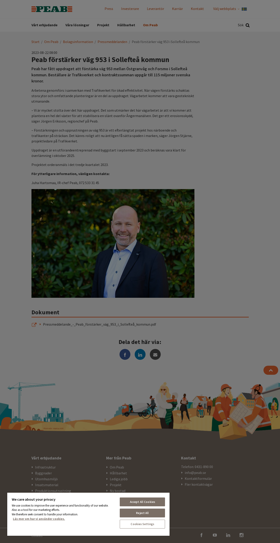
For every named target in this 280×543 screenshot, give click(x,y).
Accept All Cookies (142, 502)
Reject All (142, 513)
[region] (88, 514)
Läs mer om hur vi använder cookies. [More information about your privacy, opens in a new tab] (39, 519)
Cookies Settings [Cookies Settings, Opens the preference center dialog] (142, 524)
